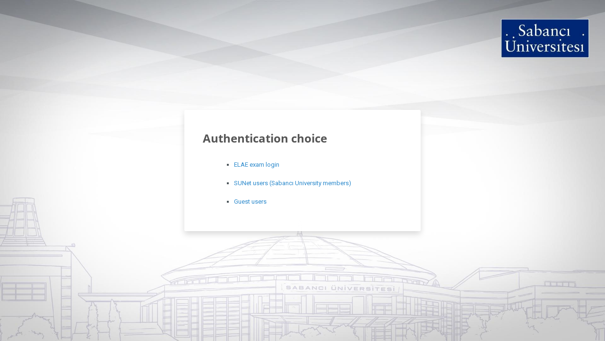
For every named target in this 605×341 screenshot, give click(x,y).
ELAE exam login (256, 164)
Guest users (250, 201)
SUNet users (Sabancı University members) (292, 183)
